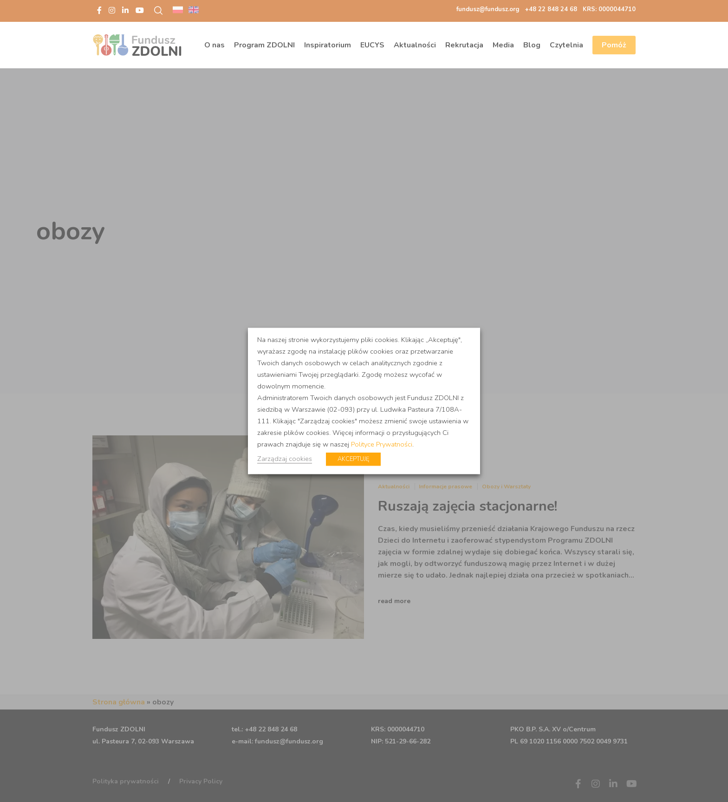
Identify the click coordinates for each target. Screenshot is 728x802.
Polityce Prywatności (381, 444)
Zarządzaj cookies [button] (284, 458)
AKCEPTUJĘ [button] (353, 459)
